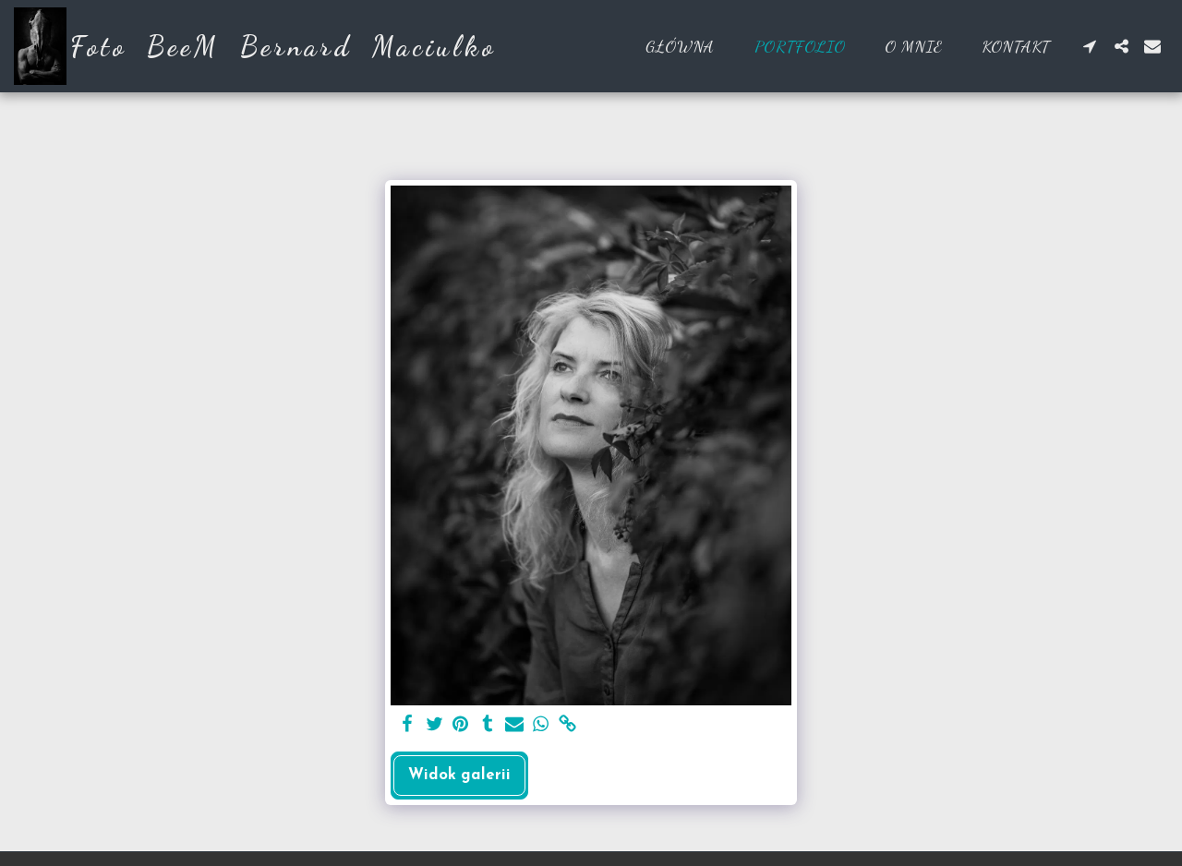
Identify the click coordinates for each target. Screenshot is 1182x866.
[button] (1089, 46)
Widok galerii (459, 775)
